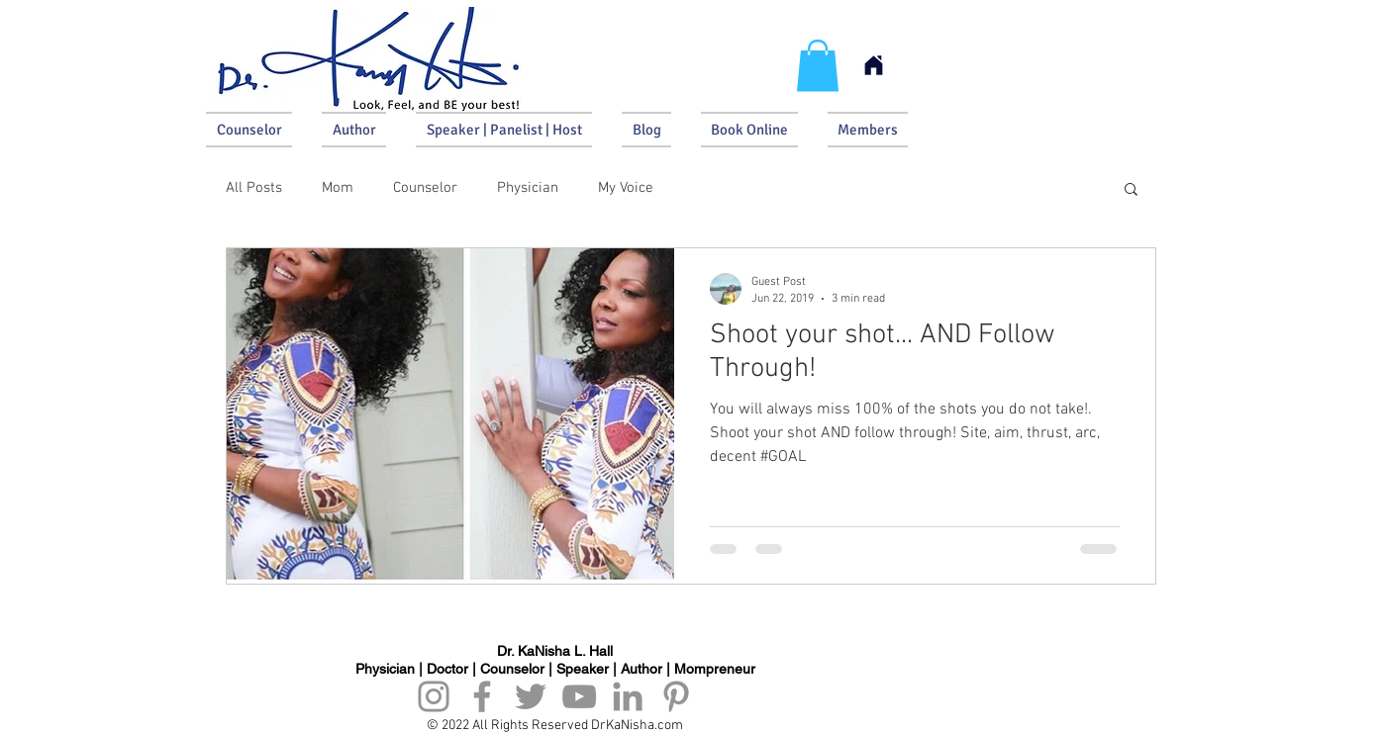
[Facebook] (482, 696)
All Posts (254, 188)
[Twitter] (530, 696)
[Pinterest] (676, 696)
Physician (527, 188)
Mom (337, 188)
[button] (817, 66)
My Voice (625, 188)
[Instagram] (433, 696)
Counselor (425, 188)
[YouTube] (579, 696)
